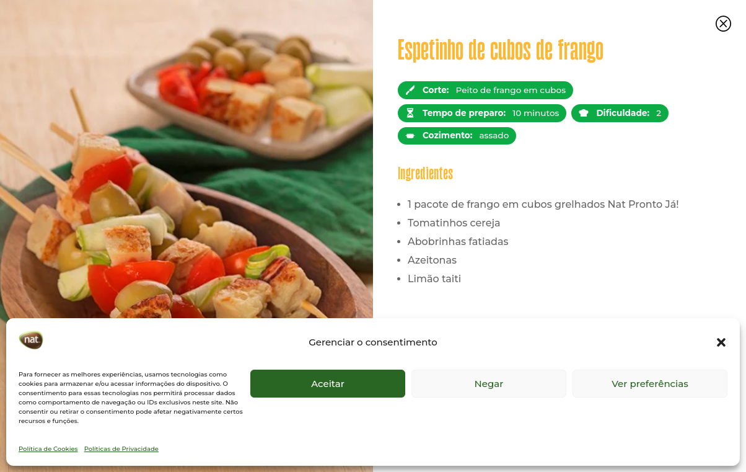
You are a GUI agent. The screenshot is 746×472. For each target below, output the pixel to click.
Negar (489, 384)
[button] (721, 342)
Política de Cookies (48, 449)
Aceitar (327, 384)
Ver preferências (650, 384)
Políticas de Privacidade (121, 449)
